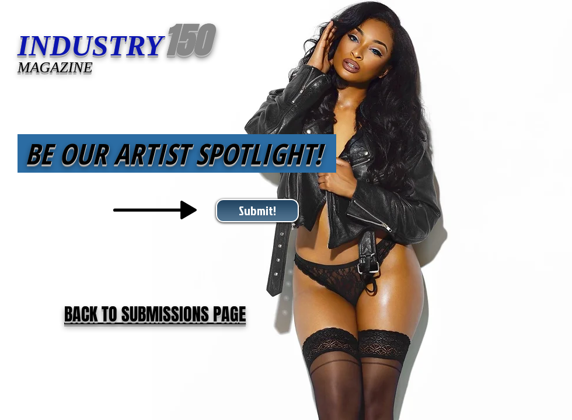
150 (186, 41)
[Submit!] (257, 210)
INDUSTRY (90, 45)
